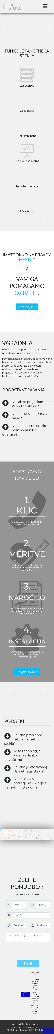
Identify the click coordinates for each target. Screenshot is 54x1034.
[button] (4, 27)
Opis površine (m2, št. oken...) (28, 937)
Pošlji (28, 963)
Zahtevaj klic (27, 307)
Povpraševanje (27, 672)
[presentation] (28, 951)
